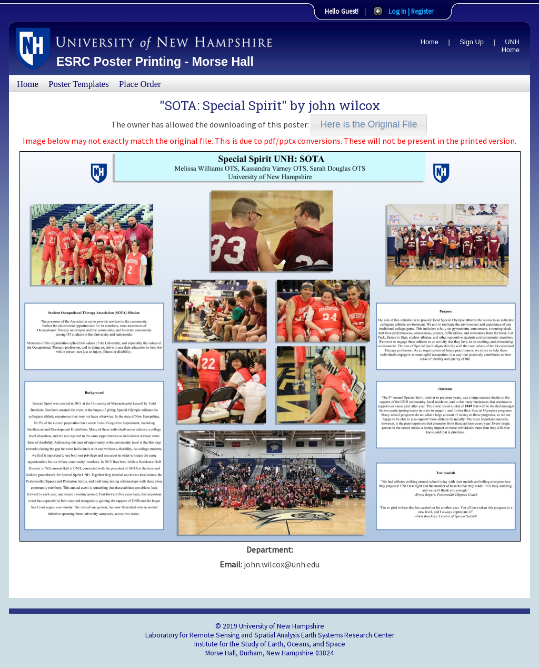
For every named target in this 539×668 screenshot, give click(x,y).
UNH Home (511, 46)
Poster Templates (78, 84)
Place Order (140, 84)
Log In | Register (410, 11)
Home (429, 42)
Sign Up (472, 42)
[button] (369, 124)
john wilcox (344, 105)
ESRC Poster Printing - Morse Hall (155, 61)
